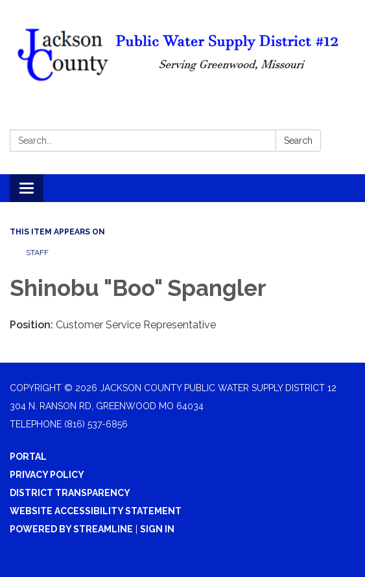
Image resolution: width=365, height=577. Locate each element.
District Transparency (70, 493)
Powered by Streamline (71, 529)
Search (298, 140)
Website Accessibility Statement (96, 511)
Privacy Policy (47, 475)
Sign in (157, 529)
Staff (37, 252)
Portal (28, 456)
